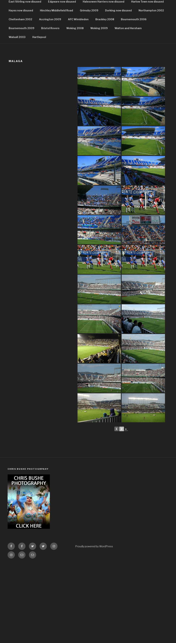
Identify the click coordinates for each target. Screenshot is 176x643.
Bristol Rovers (50, 107)
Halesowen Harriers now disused (103, 80)
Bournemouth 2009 (21, 107)
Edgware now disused (62, 80)
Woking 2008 (74, 107)
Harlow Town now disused (147, 80)
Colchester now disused (58, 63)
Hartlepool (39, 116)
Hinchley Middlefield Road (56, 89)
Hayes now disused (21, 89)
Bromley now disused (22, 63)
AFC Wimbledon (78, 98)
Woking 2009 (99, 107)
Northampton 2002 (151, 89)
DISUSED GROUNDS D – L (66, 36)
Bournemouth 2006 (134, 98)
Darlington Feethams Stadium (28, 71)
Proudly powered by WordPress (94, 625)
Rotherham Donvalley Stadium (74, 71)
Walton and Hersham (128, 107)
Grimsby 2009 (89, 89)
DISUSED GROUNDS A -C (26, 36)
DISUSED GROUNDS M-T (106, 36)
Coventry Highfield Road (96, 63)
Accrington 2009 (50, 98)
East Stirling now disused (25, 80)
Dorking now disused (118, 89)
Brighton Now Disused (117, 54)
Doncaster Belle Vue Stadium (120, 71)
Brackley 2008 (104, 98)
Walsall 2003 (17, 116)
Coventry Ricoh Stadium (134, 63)
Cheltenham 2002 (20, 98)
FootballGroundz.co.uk (59, 13)
